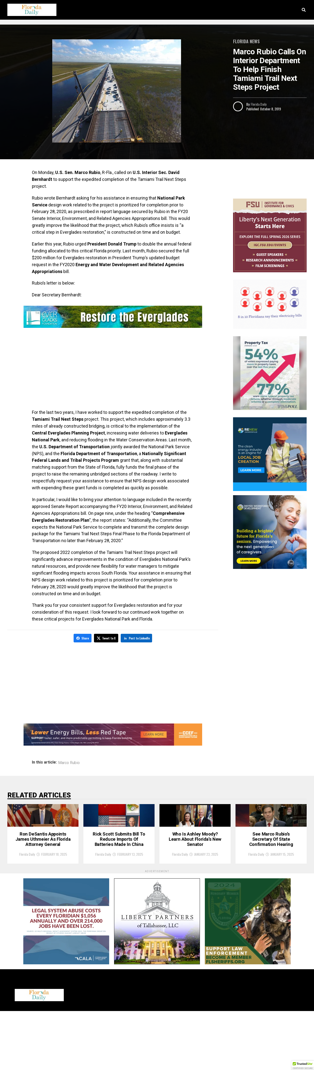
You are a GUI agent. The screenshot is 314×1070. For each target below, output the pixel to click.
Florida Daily (258, 104)
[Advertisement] (112, 369)
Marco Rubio (69, 762)
